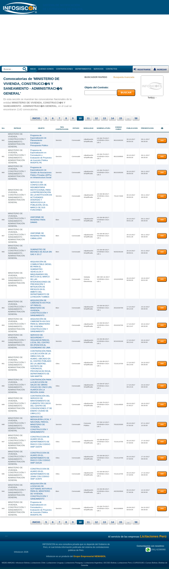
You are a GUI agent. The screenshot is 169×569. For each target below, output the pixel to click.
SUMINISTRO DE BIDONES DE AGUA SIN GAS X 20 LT (41, 251)
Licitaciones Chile (38, 563)
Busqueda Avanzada (124, 77)
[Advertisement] (84, 40)
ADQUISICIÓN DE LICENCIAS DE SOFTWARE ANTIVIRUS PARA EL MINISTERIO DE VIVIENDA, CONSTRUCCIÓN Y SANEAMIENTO (41, 491)
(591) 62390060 (156, 549)
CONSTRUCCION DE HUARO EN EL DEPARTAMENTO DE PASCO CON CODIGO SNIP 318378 (40, 442)
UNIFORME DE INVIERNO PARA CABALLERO (37, 235)
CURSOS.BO (138, 563)
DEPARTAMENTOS (83, 69)
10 (80, 118)
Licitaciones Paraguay (74, 563)
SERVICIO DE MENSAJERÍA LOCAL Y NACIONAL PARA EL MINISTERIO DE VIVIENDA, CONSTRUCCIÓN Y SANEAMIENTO (40, 424)
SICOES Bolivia (110, 563)
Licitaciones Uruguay (55, 563)
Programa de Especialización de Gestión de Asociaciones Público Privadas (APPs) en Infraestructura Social (41, 172)
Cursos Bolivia (151, 563)
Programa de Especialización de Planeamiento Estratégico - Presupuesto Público (39, 140)
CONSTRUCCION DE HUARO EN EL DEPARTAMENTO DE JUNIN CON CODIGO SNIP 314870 (39, 474)
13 (104, 118)
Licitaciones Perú (125, 563)
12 (96, 118)
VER (162, 140)
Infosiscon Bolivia (23, 563)
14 (112, 118)
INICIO (36, 118)
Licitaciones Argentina (93, 563)
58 (136, 118)
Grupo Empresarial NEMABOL (89, 556)
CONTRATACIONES (64, 69)
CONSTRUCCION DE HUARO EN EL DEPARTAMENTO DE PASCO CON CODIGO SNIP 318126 (40, 458)
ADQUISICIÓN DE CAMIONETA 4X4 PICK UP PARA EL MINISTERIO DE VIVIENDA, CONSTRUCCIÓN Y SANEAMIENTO (40, 307)
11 (88, 118)
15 (120, 118)
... (128, 118)
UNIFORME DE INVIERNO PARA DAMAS (37, 219)
